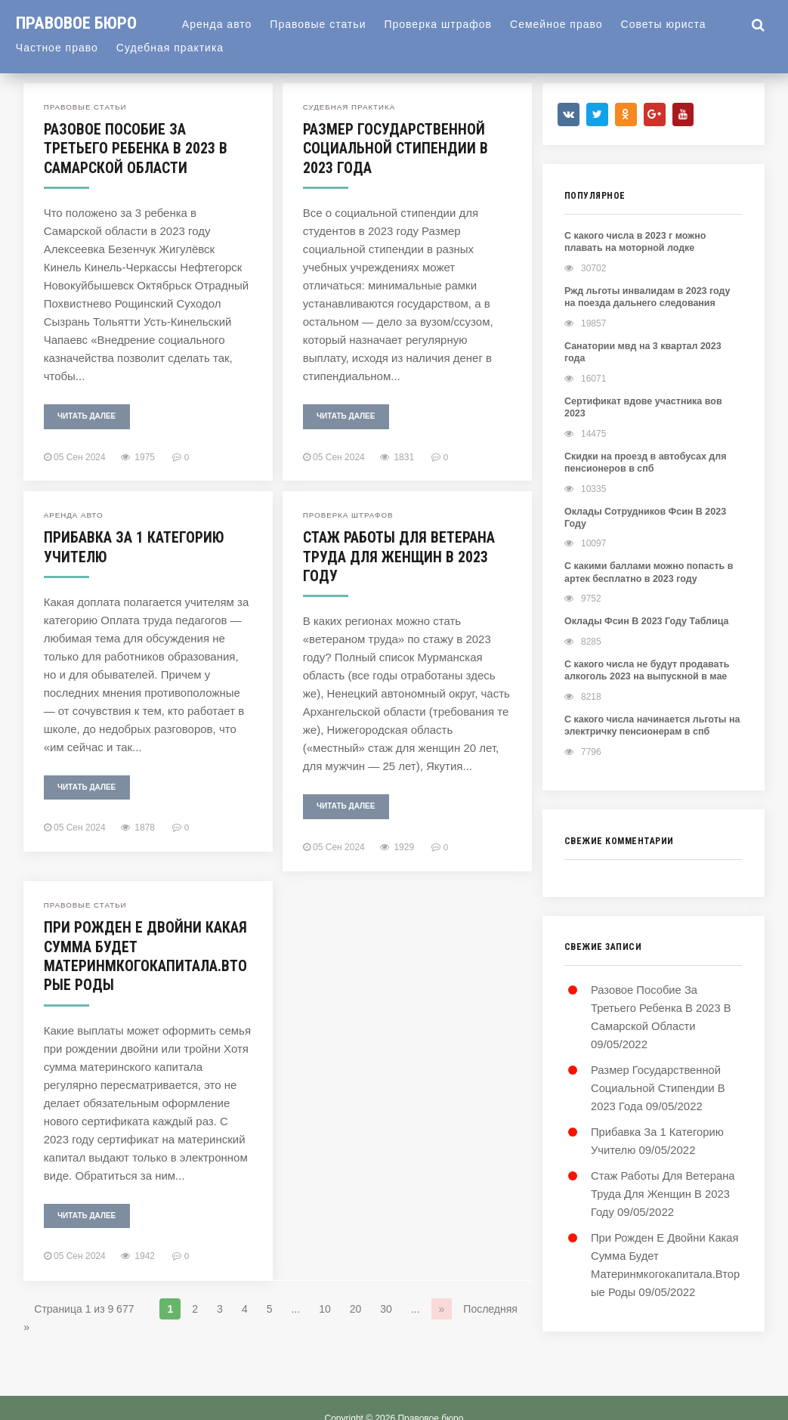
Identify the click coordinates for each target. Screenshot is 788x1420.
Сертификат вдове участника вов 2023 (651, 387)
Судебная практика (170, 48)
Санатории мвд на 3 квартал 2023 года (650, 345)
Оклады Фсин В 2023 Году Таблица (643, 593)
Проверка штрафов (446, 24)
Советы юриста (672, 24)
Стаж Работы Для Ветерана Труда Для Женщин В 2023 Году (399, 555)
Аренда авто (225, 24)
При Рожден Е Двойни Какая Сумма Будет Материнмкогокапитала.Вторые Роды (146, 954)
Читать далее (86, 415)
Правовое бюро (80, 22)
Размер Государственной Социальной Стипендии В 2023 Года (395, 148)
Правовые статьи (326, 24)
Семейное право (564, 24)
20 (356, 1306)
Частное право (57, 48)
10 (325, 1306)
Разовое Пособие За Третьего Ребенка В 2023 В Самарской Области (135, 148)
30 (386, 1306)
